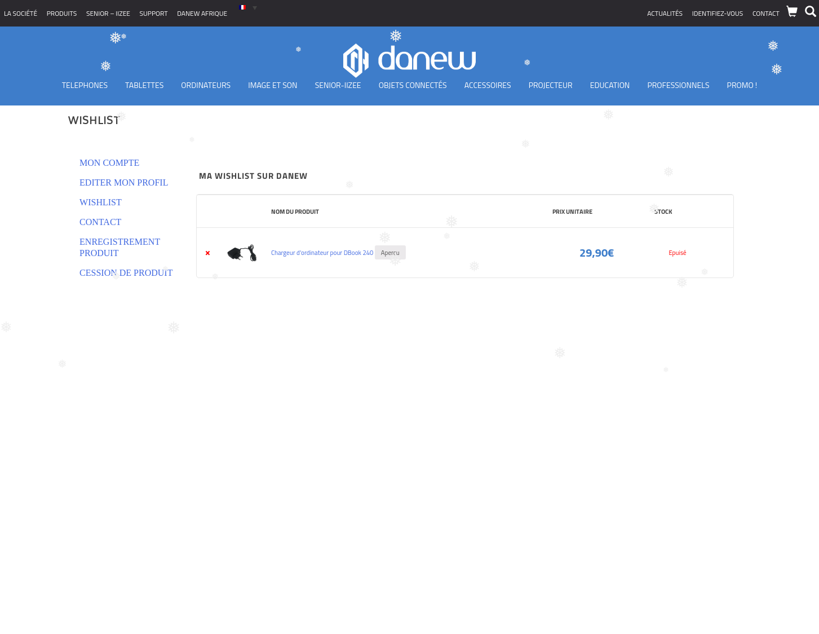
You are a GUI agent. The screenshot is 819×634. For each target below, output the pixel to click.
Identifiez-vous (717, 13)
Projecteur (551, 85)
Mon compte (109, 163)
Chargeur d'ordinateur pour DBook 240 (322, 252)
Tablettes (144, 85)
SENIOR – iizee (108, 13)
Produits (62, 13)
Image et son (272, 85)
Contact (766, 13)
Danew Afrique (202, 13)
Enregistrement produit (119, 247)
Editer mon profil (123, 182)
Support (154, 13)
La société (20, 13)
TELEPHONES (85, 85)
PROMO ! (742, 85)
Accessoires (487, 85)
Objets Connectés (413, 85)
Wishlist (100, 202)
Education (610, 85)
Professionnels (678, 85)
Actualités (665, 13)
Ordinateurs (206, 85)
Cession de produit (125, 273)
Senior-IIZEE (338, 85)
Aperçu (390, 252)
